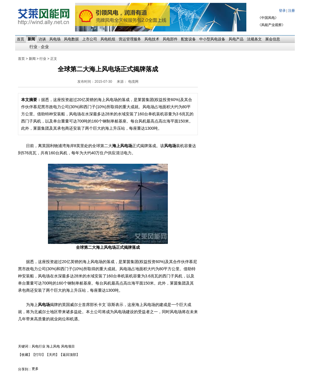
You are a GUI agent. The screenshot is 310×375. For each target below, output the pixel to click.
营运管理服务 (130, 39)
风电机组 (107, 39)
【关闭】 (52, 355)
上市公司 (89, 39)
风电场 (55, 39)
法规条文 (254, 39)
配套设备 (188, 39)
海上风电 (53, 346)
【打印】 (38, 355)
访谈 (42, 39)
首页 (20, 39)
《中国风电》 (268, 18)
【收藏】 (25, 355)
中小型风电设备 (212, 39)
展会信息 (272, 39)
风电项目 (68, 346)
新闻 (31, 39)
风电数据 (71, 39)
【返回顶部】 (69, 355)
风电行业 (38, 346)
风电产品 (236, 39)
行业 (33, 46)
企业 (45, 46)
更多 (35, 369)
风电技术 (151, 39)
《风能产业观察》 (271, 25)
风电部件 (170, 39)
